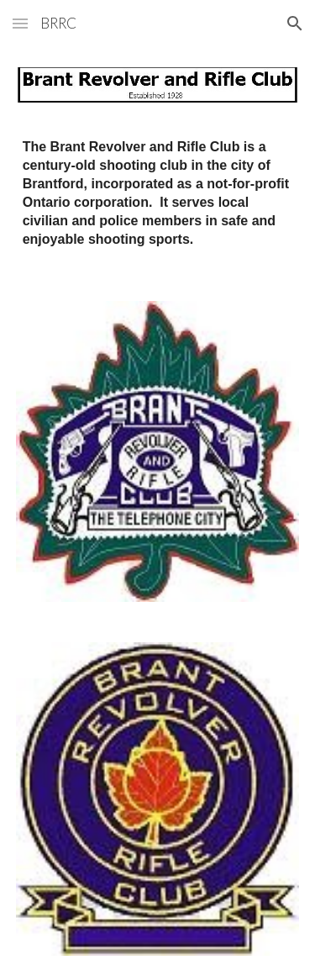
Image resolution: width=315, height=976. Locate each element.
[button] (20, 23)
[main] (158, 193)
